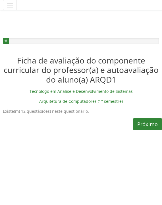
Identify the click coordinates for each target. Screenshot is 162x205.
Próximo (147, 107)
